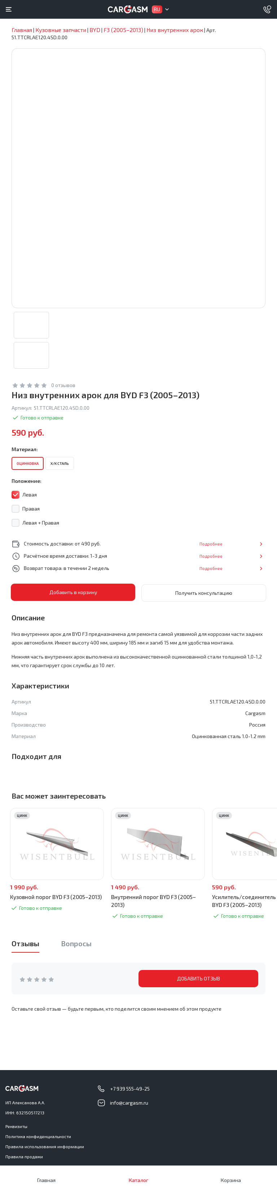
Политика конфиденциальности (38, 1135)
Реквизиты (16, 1125)
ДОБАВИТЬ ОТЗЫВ (198, 978)
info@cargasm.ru (129, 1102)
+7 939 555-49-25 (130, 1088)
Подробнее (241, 544)
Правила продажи (24, 1156)
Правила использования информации (44, 1146)
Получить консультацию (203, 592)
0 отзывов (63, 385)
